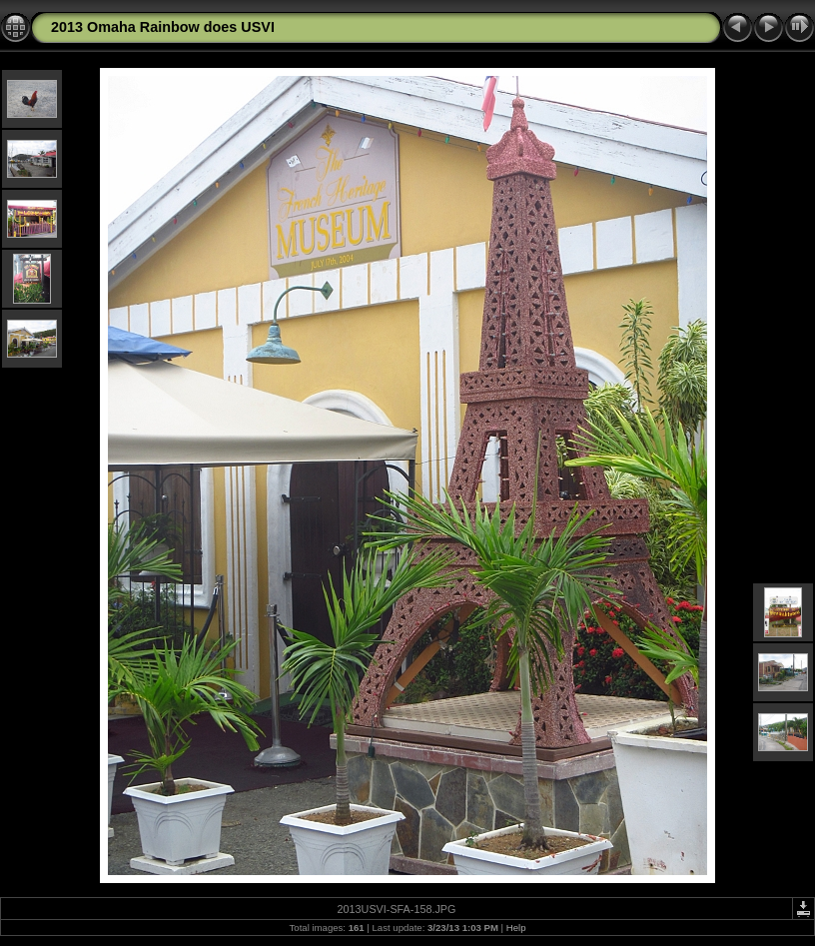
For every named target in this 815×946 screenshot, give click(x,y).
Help (516, 927)
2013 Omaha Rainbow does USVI (163, 27)
